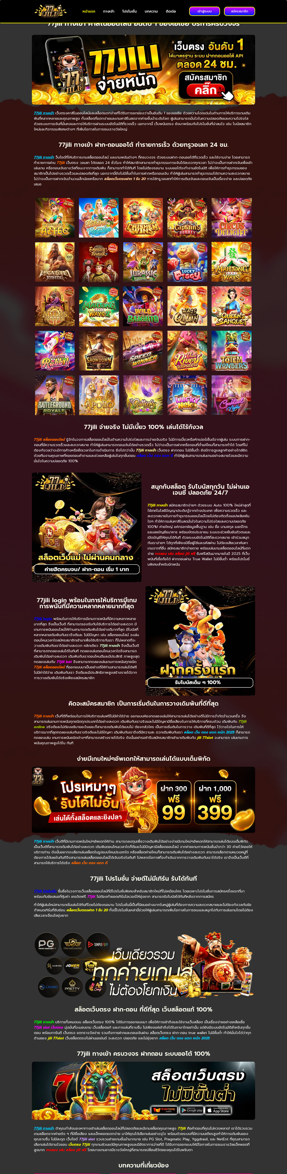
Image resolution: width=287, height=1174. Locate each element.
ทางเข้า (108, 11)
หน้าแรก (89, 11)
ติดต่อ (171, 11)
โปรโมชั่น (129, 11)
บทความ (151, 11)
